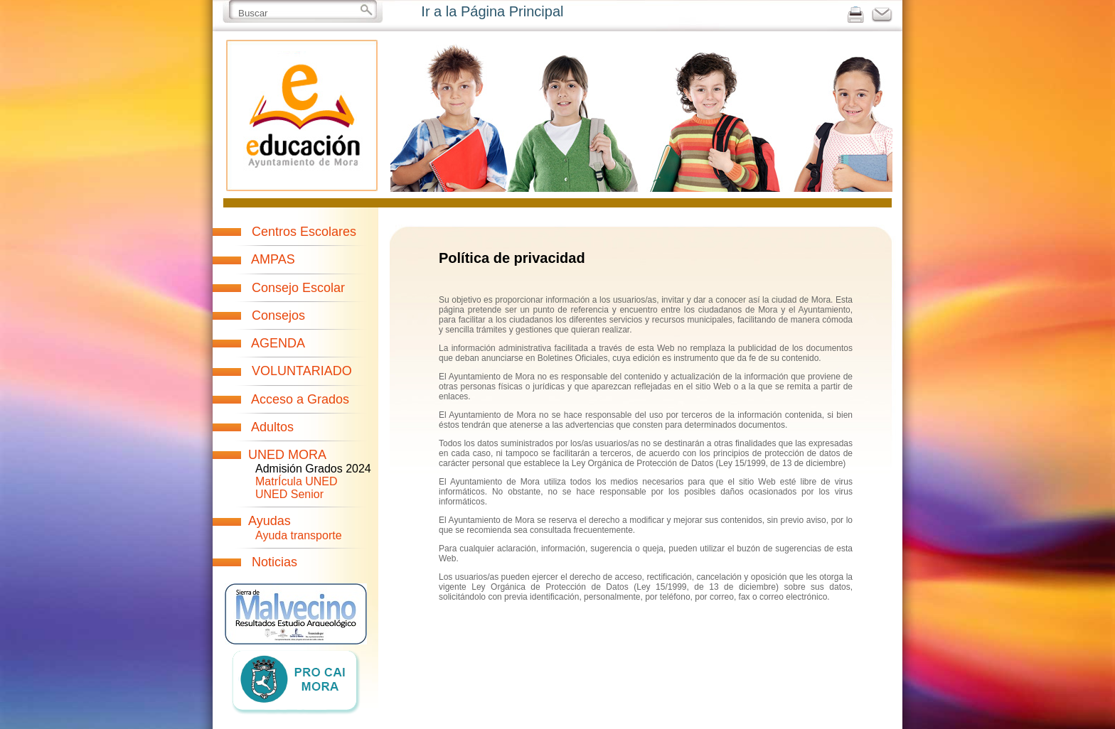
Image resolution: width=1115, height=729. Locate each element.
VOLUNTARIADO (302, 371)
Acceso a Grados (300, 399)
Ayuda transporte (298, 535)
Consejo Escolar (298, 288)
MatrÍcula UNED (296, 481)
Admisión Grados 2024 (313, 469)
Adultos (272, 427)
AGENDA (278, 343)
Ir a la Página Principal (492, 11)
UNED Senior (289, 494)
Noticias (274, 562)
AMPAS (273, 259)
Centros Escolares (304, 232)
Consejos (278, 315)
